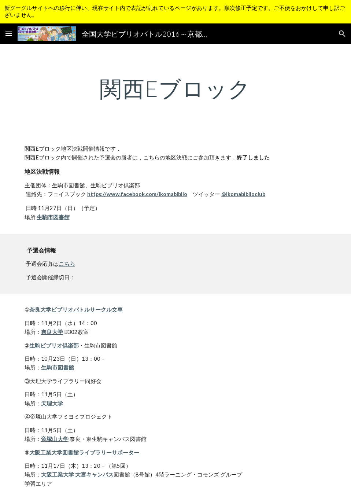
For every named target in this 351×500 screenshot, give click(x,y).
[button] (9, 33)
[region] (175, 11)
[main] (175, 88)
